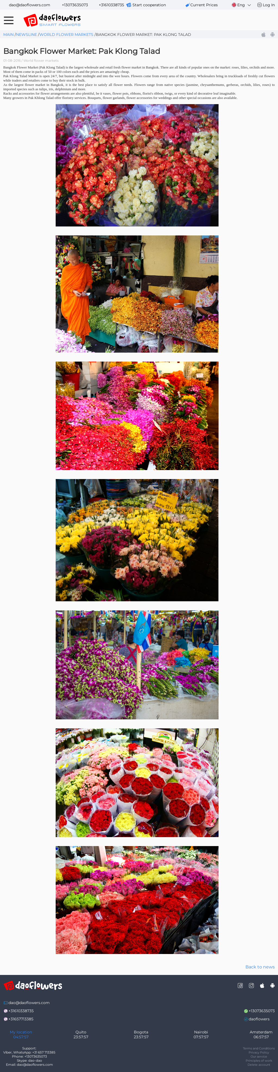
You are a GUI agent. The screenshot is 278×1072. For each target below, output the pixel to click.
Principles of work (259, 1060)
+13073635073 (75, 4)
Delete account (259, 1065)
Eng (242, 5)
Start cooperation (149, 4)
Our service (259, 1056)
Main (8, 34)
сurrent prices (204, 4)
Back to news (260, 967)
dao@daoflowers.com (29, 4)
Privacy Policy (259, 1052)
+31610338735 (111, 4)
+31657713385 (20, 1019)
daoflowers (259, 1019)
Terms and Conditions (259, 1048)
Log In (269, 4)
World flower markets (66, 34)
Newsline (26, 34)
